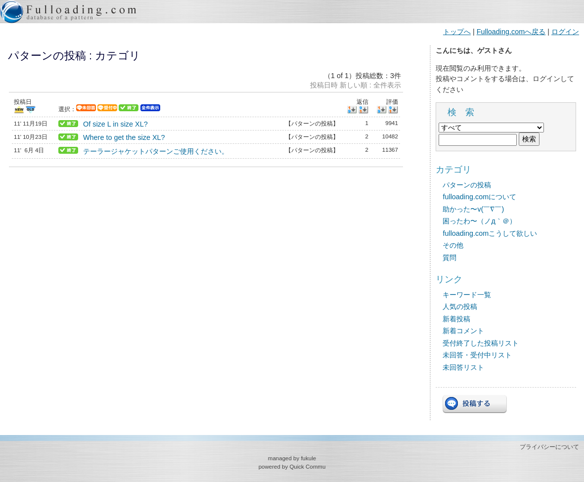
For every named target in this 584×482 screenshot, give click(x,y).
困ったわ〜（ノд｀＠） (479, 221)
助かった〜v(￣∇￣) (473, 209)
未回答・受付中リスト (477, 355)
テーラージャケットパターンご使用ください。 (155, 151)
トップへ (457, 32)
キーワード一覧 (467, 295)
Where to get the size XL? (124, 137)
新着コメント (463, 331)
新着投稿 (456, 319)
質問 (449, 258)
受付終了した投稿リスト (481, 343)
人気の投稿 (460, 306)
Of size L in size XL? (115, 124)
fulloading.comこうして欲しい (490, 233)
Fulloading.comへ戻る (511, 32)
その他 (453, 245)
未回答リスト (463, 367)
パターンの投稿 (467, 185)
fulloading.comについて (479, 197)
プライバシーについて (549, 447)
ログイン (565, 32)
